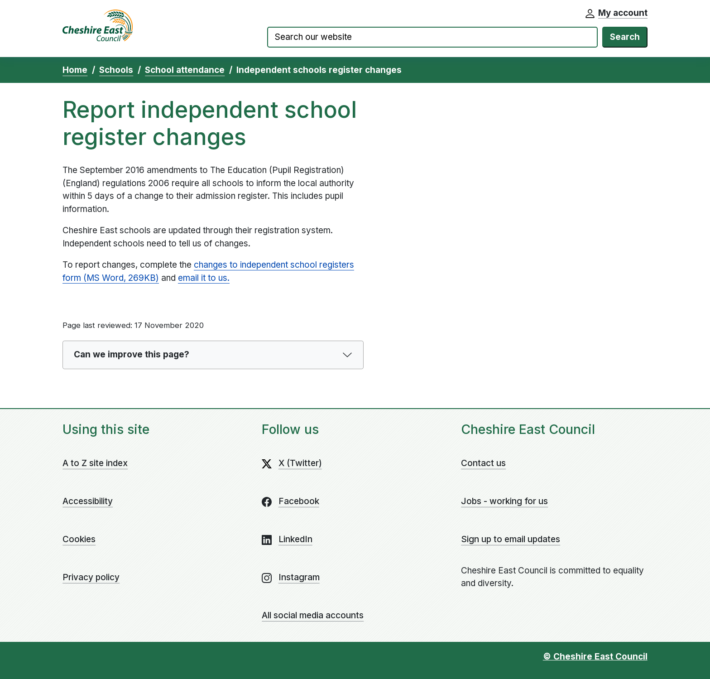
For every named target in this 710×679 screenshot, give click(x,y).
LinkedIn (295, 539)
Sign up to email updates (510, 539)
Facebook (298, 501)
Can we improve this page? (131, 354)
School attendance (185, 70)
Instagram (299, 577)
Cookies (79, 539)
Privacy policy (91, 577)
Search (625, 37)
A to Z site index (95, 463)
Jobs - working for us (504, 501)
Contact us (483, 463)
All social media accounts (313, 615)
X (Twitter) (300, 463)
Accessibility (87, 501)
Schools (116, 70)
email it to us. (204, 278)
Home (74, 70)
